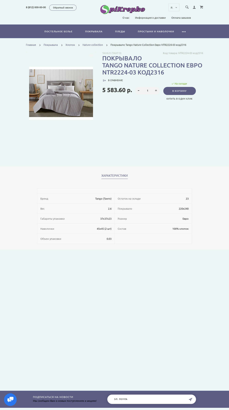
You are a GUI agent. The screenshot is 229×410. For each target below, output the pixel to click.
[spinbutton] (147, 91)
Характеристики (114, 175)
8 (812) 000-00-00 (36, 7)
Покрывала (93, 31)
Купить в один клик (180, 99)
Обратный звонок (63, 7)
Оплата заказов (181, 17)
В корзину (180, 91)
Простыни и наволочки (156, 31)
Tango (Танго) (111, 53)
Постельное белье (58, 31)
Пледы (120, 31)
